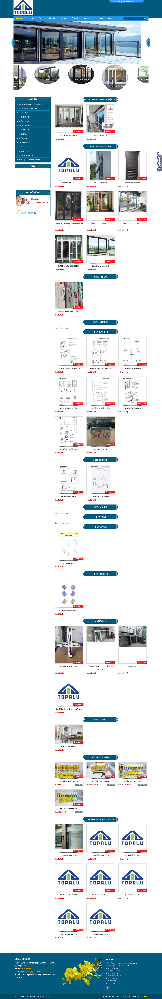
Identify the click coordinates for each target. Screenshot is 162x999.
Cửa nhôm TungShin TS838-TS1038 (69, 368)
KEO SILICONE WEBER (25, 155)
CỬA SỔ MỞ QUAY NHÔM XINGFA (98, 79)
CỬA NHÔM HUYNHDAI (68, 746)
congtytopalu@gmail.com (30, 974)
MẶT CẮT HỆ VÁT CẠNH (132, 855)
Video (87, 18)
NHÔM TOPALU (22, 147)
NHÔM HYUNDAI (23, 151)
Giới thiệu (36, 18)
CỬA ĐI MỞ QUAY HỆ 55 (68, 183)
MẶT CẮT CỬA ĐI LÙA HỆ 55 (132, 895)
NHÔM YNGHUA (23, 130)
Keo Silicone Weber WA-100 (69, 781)
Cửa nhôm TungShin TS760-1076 (100, 368)
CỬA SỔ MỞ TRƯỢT (64, 79)
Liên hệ (111, 18)
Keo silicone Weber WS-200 (100, 781)
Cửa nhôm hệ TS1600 (100, 449)
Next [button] (148, 42)
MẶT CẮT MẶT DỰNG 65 (100, 934)
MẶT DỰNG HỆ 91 (68, 563)
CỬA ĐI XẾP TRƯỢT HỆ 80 (69, 135)
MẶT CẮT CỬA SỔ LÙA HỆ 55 (101, 895)
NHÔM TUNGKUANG (24, 125)
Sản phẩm (50, 18)
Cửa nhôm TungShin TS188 (132, 408)
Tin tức (63, 18)
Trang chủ (21, 18)
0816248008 (128, 1)
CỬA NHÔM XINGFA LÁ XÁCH (132, 183)
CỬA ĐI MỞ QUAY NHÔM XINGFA (131, 86)
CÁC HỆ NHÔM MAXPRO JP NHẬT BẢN (30, 104)
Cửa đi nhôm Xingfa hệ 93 (30, 86)
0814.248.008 (30, 202)
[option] (81, 42)
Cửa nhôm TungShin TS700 (68, 408)
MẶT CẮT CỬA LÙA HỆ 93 (69, 934)
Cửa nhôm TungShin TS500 (132, 368)
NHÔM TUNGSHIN (23, 121)
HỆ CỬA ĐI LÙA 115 (100, 135)
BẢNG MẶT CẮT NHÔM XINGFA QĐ (28, 160)
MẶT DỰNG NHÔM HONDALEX (69, 610)
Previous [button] (13, 42)
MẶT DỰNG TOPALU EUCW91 (69, 666)
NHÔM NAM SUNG (23, 117)
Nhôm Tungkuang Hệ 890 (101, 496)
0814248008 (26, 971)
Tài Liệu (75, 18)
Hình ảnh (99, 18)
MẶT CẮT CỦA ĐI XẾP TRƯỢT (69, 895)
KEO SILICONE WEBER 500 (68, 808)
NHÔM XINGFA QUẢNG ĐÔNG (27, 108)
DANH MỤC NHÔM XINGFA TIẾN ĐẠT (69, 311)
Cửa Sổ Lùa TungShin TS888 (69, 449)
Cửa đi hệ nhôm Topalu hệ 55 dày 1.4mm (69, 709)
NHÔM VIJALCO (23, 138)
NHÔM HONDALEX (23, 142)
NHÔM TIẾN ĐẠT (23, 113)
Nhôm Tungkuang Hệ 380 (69, 496)
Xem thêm (78, 131)
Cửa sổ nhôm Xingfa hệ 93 (100, 266)
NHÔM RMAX (22, 134)
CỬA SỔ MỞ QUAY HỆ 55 (101, 855)
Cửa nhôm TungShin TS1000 (101, 408)
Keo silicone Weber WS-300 (132, 781)
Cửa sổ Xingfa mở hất (101, 183)
